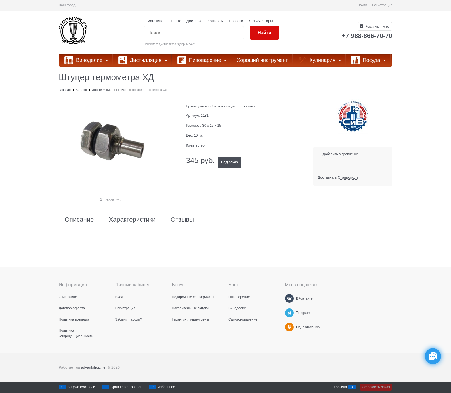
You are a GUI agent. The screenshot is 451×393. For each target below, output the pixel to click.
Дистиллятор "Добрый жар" (177, 44)
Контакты (216, 21)
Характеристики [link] (132, 219)
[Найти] (264, 33)
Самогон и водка (222, 106)
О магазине (153, 21)
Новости (236, 21)
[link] (348, 177)
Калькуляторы (260, 21)
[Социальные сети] (433, 356)
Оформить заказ (376, 387)
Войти (362, 5)
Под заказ (229, 162)
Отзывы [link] (182, 219)
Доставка (194, 21)
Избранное (166, 387)
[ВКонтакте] (289, 298)
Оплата (175, 21)
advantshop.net (93, 367)
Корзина (340, 387)
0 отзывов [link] (249, 106)
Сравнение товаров (126, 387)
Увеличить (113, 200)
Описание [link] (79, 219)
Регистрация (382, 5)
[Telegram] (289, 312)
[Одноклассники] (289, 327)
